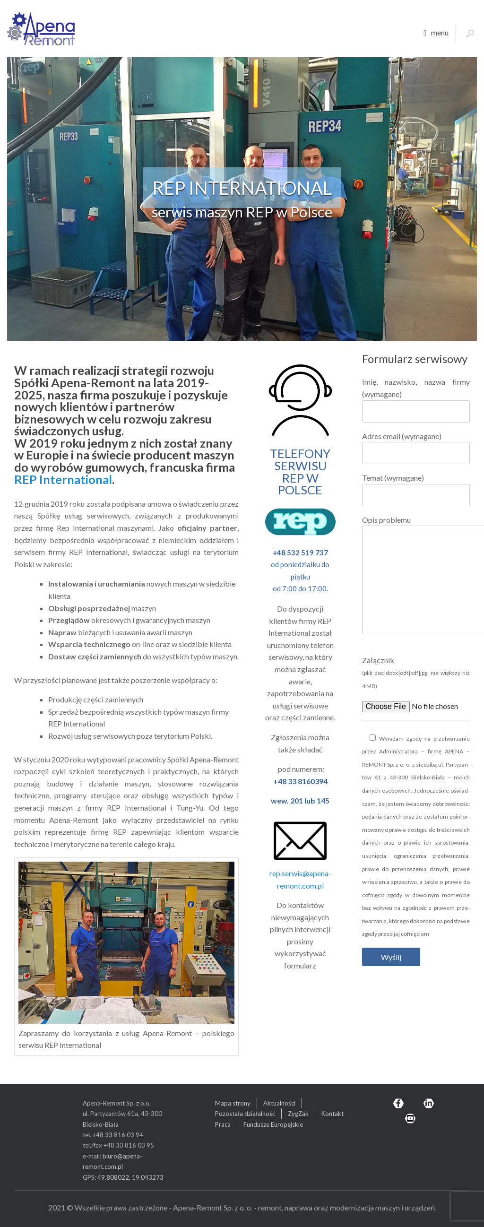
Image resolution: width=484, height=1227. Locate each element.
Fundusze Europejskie (273, 1124)
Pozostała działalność (245, 1113)
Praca (223, 1124)
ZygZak (298, 1113)
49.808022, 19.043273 (130, 1177)
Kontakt (332, 1113)
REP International (63, 479)
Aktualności (279, 1103)
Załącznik (416, 673)
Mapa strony (233, 1103)
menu (436, 33)
